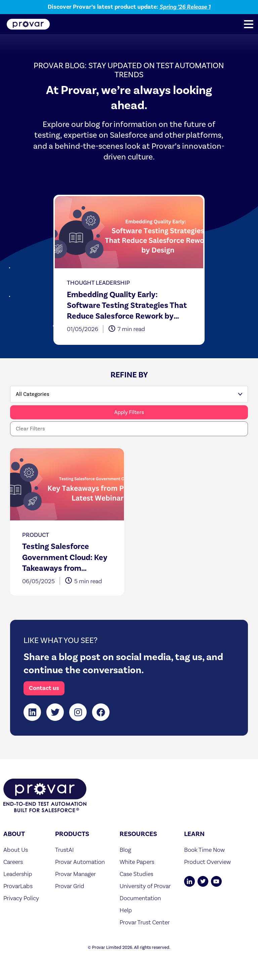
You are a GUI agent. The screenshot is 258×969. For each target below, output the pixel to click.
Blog (125, 849)
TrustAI (64, 849)
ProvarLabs (18, 885)
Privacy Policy (21, 898)
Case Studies (136, 873)
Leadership (17, 873)
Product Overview (207, 861)
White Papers (137, 861)
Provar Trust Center (145, 922)
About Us (15, 849)
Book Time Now (204, 849)
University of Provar (145, 885)
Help (126, 910)
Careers (13, 861)
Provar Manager (75, 873)
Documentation (140, 898)
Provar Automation (80, 861)
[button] (248, 24)
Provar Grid (69, 885)
